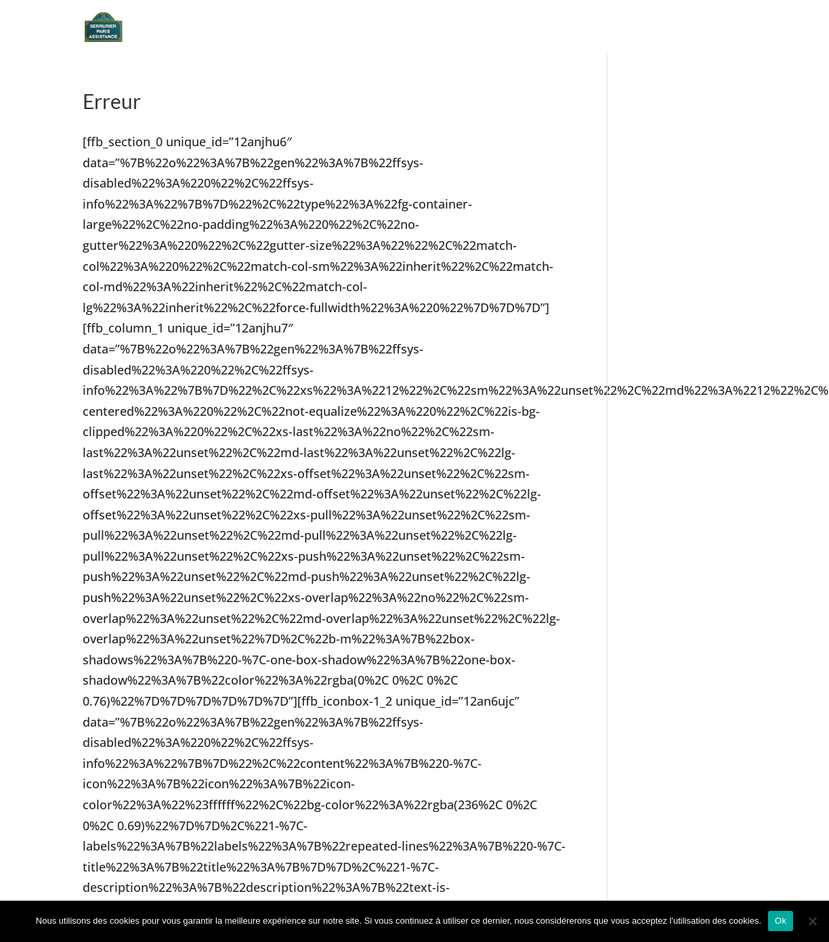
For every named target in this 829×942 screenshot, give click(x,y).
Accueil (543, 27)
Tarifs (655, 27)
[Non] (812, 921)
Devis (602, 27)
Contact (719, 27)
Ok (780, 921)
